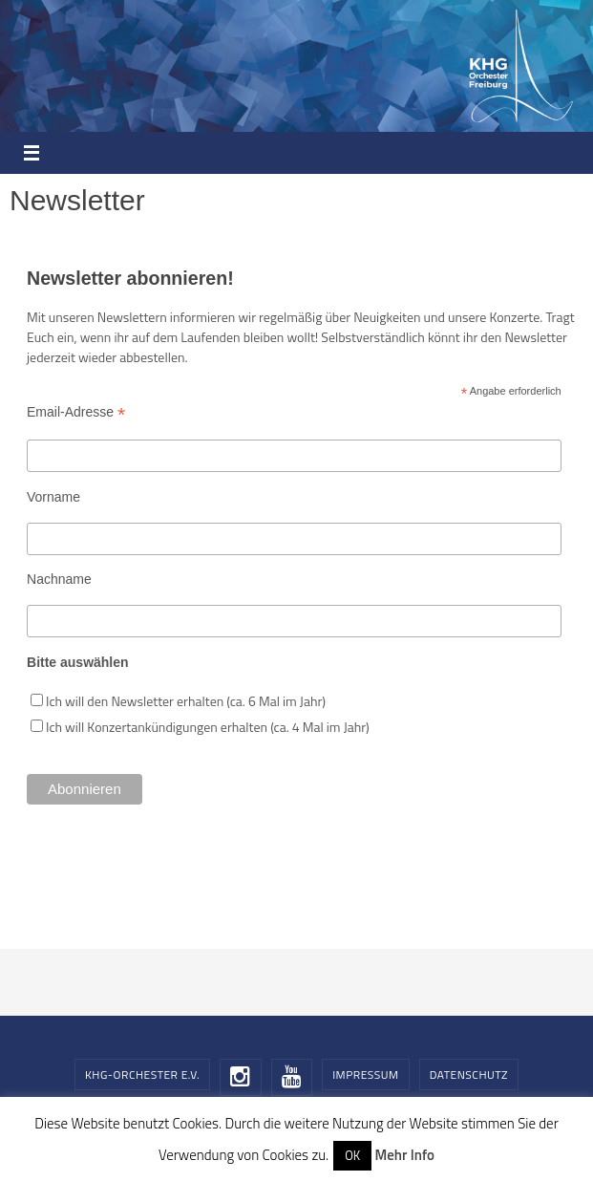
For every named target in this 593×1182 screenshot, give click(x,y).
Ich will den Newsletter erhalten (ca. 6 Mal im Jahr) (186, 701)
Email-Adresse (76, 412)
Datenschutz (469, 1074)
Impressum (365, 1074)
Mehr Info (404, 1155)
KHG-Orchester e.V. (142, 1074)
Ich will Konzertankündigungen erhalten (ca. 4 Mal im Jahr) (208, 727)
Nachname (59, 579)
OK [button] (352, 1155)
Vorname (53, 497)
